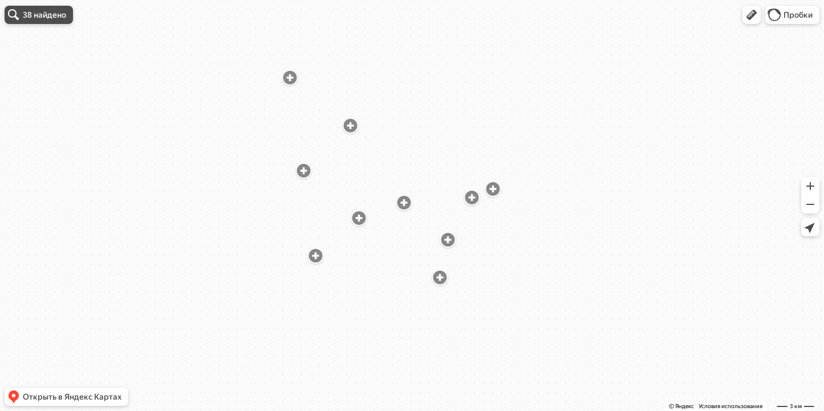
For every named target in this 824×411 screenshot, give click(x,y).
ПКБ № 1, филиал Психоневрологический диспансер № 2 (87, 171)
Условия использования (730, 406)
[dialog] (87, 204)
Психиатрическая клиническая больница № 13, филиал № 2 (79, 239)
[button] (751, 15)
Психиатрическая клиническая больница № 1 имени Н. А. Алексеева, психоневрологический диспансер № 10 (87, 319)
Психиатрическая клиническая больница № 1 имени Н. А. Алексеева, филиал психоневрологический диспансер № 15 (87, 86)
